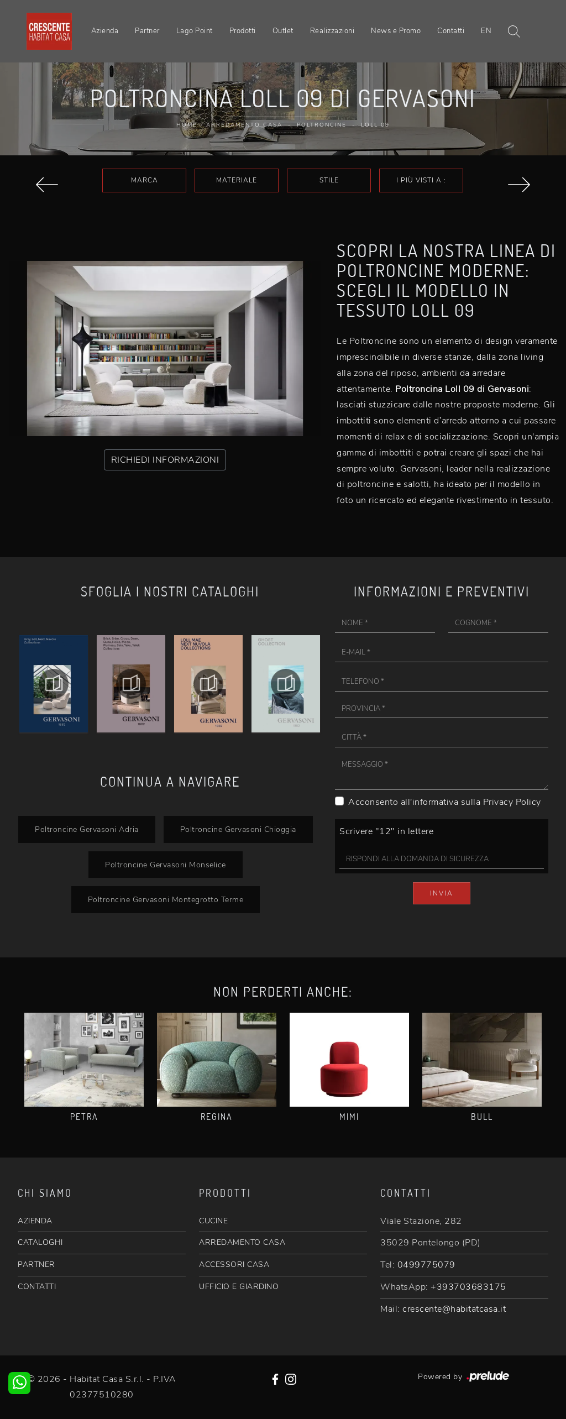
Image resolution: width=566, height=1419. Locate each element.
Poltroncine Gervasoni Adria (87, 829)
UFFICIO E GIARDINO (239, 1286)
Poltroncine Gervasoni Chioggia (238, 829)
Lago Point (194, 31)
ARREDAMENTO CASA (242, 1242)
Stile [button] (329, 180)
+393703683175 (468, 1287)
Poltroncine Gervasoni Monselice (165, 864)
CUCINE (213, 1221)
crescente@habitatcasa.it (454, 1309)
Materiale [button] (236, 180)
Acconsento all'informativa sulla (444, 802)
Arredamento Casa (244, 125)
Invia (441, 893)
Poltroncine (322, 125)
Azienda (105, 31)
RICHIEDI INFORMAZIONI (165, 460)
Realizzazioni (332, 31)
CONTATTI (37, 1286)
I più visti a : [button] (421, 180)
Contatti (450, 31)
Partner (147, 31)
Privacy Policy (512, 802)
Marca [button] (144, 180)
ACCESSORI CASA (234, 1264)
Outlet (283, 31)
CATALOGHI (40, 1242)
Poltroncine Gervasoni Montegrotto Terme (166, 899)
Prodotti (242, 31)
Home (186, 125)
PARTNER (36, 1264)
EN (486, 31)
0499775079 (426, 1265)
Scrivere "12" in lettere (386, 831)
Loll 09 (375, 125)
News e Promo (396, 31)
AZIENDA (35, 1221)
